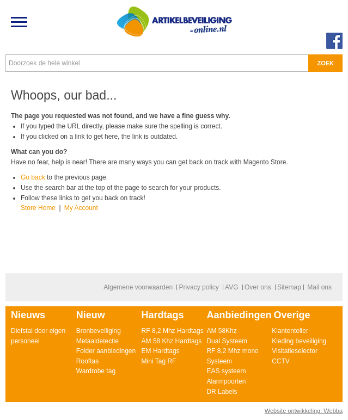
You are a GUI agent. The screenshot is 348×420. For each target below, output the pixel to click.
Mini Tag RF (159, 361)
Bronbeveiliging (98, 331)
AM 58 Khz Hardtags (172, 341)
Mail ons (319, 287)
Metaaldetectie (97, 341)
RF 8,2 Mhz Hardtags (173, 331)
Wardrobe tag (95, 371)
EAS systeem (226, 371)
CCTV (281, 361)
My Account (81, 208)
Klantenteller (290, 331)
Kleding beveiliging (299, 341)
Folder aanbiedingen (106, 351)
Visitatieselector (295, 351)
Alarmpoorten (226, 381)
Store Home (38, 208)
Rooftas (87, 361)
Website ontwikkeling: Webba (304, 410)
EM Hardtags (161, 351)
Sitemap (289, 287)
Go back (33, 177)
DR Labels (221, 392)
